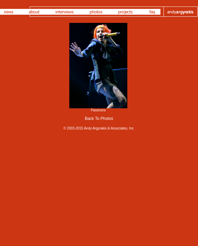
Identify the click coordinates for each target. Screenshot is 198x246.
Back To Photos (99, 118)
